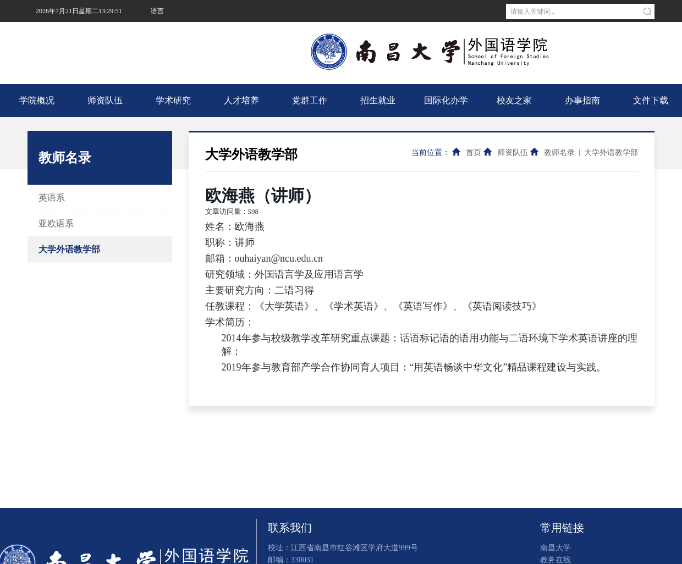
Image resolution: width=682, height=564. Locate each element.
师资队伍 (105, 100)
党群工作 (309, 100)
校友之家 (514, 100)
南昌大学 (163, 33)
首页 (473, 152)
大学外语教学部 (69, 249)
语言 (157, 11)
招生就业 (377, 100)
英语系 (51, 197)
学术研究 (173, 100)
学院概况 (36, 100)
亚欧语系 (56, 223)
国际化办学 (446, 100)
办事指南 (582, 100)
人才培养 (241, 100)
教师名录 (559, 152)
